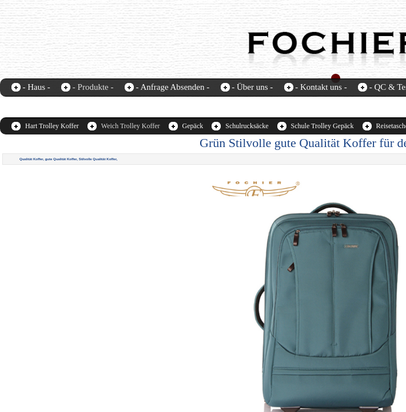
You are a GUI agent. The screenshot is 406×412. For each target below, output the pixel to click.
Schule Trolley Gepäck (322, 126)
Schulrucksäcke (246, 126)
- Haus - (36, 87)
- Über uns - (252, 87)
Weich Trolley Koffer (130, 126)
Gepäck (193, 126)
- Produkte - (93, 87)
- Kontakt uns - (321, 87)
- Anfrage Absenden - (172, 87)
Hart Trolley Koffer (52, 126)
